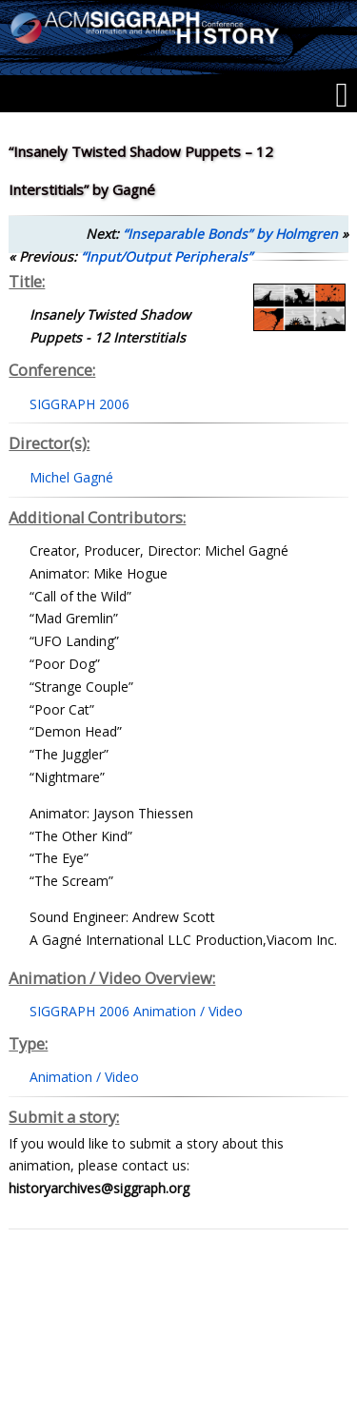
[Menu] (341, 95)
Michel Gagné (71, 477)
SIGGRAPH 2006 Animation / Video (136, 1011)
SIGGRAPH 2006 (79, 404)
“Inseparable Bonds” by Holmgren (230, 234)
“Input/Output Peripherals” (166, 256)
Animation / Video (84, 1077)
